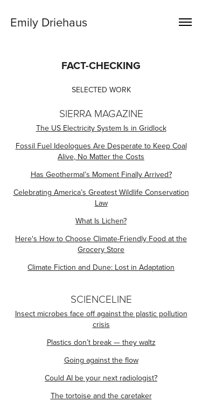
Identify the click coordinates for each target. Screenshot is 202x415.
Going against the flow (101, 360)
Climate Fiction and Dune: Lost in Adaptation (101, 267)
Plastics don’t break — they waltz (101, 342)
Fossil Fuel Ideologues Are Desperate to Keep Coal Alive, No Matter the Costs (101, 151)
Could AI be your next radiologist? (101, 377)
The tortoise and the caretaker (101, 395)
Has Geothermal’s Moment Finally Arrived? (101, 174)
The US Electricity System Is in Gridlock (101, 128)
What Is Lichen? (101, 220)
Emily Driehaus (48, 21)
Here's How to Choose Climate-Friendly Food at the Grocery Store (101, 244)
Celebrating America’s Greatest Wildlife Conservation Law (101, 197)
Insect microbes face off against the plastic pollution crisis (101, 319)
